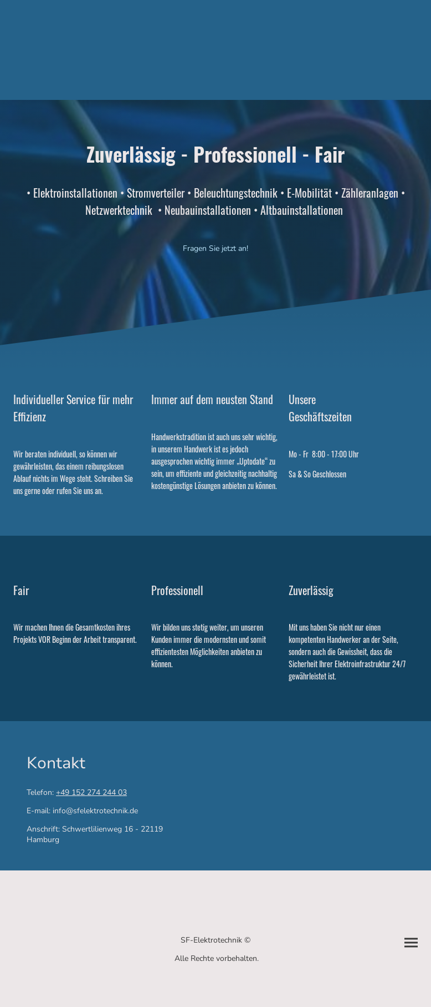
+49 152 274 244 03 (91, 792)
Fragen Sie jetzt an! (215, 248)
